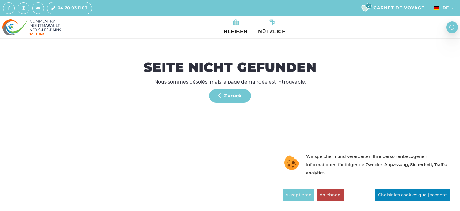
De (441, 8)
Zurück (230, 95)
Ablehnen (330, 195)
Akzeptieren (298, 195)
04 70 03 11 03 (67, 8)
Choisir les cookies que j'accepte (412, 195)
